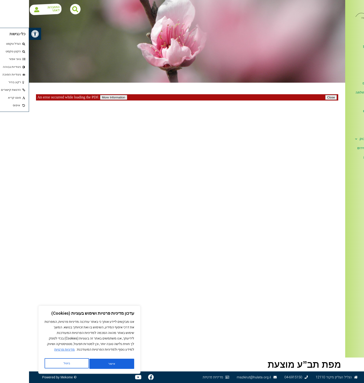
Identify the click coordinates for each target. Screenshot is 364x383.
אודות (347, 37)
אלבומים (345, 120)
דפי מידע (347, 55)
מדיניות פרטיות (35, 352)
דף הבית (348, 27)
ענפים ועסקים (344, 111)
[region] (60, 341)
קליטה (349, 101)
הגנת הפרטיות (344, 157)
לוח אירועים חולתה (340, 92)
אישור (38, 364)
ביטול (81, 364)
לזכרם (349, 129)
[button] (6, 34)
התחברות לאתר (29, 9)
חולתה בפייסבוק (340, 139)
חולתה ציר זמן (344, 46)
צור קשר (348, 166)
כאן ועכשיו (346, 64)
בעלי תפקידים (344, 83)
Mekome (38, 377)
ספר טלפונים (345, 74)
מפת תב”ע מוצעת (275, 364)
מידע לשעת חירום (341, 148)
